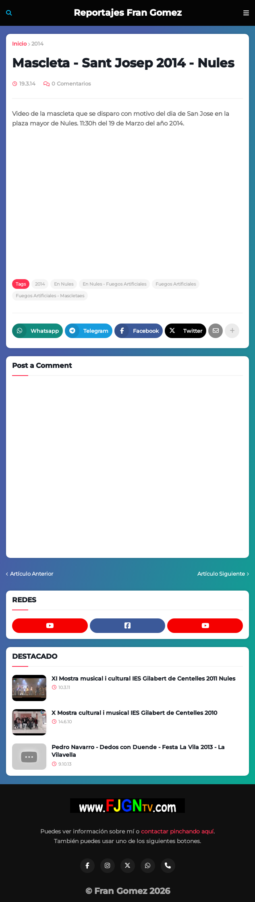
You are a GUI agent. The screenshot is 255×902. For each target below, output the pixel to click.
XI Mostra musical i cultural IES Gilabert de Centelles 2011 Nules (143, 678)
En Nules (63, 284)
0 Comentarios (71, 83)
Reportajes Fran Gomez (128, 12)
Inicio (19, 43)
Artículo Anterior (31, 573)
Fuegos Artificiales (175, 284)
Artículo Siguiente (221, 573)
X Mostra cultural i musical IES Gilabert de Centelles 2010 (134, 712)
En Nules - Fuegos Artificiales (114, 284)
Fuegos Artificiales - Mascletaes (50, 296)
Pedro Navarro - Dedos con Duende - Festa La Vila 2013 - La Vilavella (138, 751)
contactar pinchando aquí (177, 831)
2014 (37, 43)
